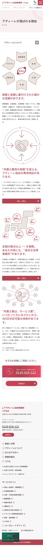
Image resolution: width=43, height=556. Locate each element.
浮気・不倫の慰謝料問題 (12, 495)
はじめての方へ (12, 452)
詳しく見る (21, 201)
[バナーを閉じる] (19, 531)
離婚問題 (7, 499)
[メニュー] (40, 2)
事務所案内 (10, 456)
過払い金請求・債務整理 (12, 487)
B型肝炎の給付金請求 (11, 510)
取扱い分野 (10, 443)
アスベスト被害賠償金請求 (13, 514)
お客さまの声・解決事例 (12, 470)
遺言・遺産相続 (9, 518)
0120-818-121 (26, 372)
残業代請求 (8, 502)
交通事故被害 (9, 491)
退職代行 (7, 506)
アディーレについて (19, 8)
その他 (6, 521)
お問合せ (21, 383)
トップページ (5, 8)
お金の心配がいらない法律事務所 (16, 466)
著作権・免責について (10, 530)
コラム (8, 461)
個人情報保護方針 (27, 530)
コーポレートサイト (14, 525)
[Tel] (35, 2)
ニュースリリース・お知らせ (14, 474)
